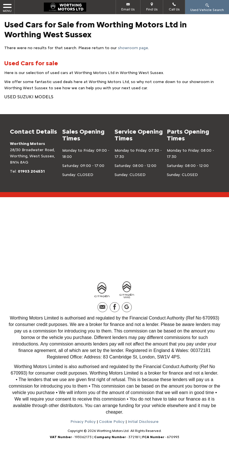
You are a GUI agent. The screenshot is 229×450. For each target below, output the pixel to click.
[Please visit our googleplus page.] (127, 307)
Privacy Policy (83, 421)
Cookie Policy (111, 421)
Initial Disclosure (143, 421)
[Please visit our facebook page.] (115, 307)
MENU (7, 8)
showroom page (133, 47)
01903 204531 (31, 171)
